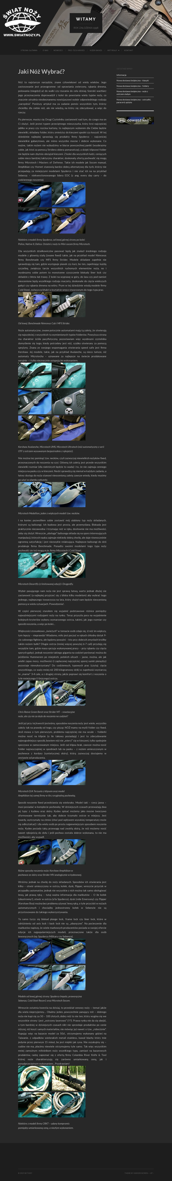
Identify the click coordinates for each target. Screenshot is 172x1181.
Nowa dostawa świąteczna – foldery (133, 86)
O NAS (45, 50)
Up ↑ (152, 1173)
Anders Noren (141, 1173)
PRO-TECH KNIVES (76, 50)
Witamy (86, 19)
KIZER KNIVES (96, 50)
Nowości (58, 50)
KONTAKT (128, 50)
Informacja (121, 75)
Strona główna (29, 50)
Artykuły (112, 50)
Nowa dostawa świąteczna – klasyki (133, 80)
